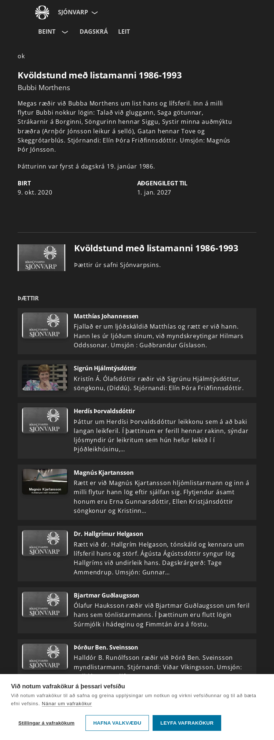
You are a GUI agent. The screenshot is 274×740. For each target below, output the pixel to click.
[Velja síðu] (94, 12)
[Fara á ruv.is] (42, 12)
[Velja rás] (64, 32)
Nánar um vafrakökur (67, 703)
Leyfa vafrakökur (186, 723)
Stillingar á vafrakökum (46, 723)
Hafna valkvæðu (117, 723)
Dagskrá (94, 31)
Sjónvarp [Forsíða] (73, 12)
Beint (46, 31)
